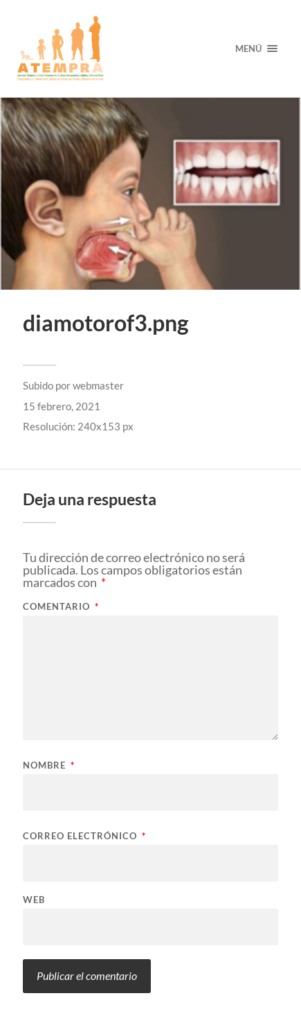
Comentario (61, 606)
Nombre (49, 765)
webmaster (98, 385)
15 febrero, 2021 (61, 406)
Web (34, 899)
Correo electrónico (84, 836)
